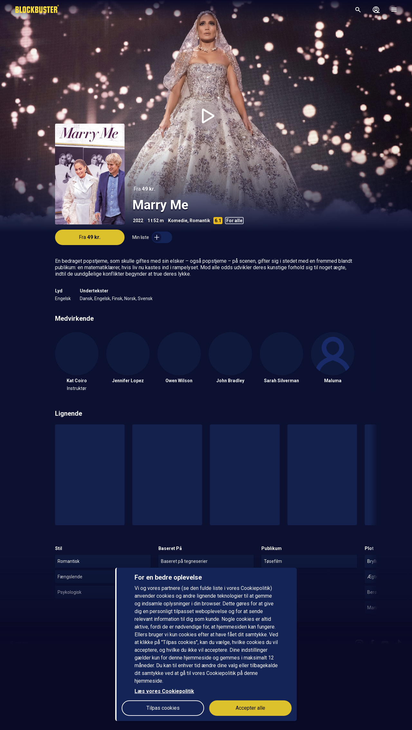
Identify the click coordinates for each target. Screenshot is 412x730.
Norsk (130, 298)
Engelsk (63, 298)
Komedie (177, 220)
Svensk (145, 298)
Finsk (117, 298)
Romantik (200, 220)
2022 (138, 220)
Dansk (86, 298)
